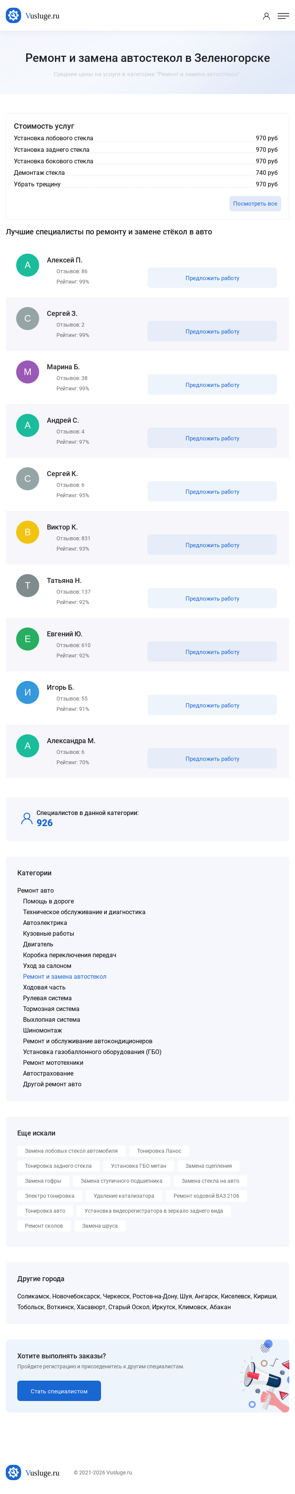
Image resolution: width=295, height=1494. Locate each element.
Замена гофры (43, 1181)
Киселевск (236, 1296)
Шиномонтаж (42, 1030)
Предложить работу (212, 278)
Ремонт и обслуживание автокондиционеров (87, 1041)
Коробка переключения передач (69, 955)
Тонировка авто (45, 1211)
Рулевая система (47, 998)
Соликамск (33, 1296)
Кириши (265, 1296)
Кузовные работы (48, 933)
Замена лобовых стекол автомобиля (71, 1151)
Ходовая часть (44, 987)
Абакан (220, 1307)
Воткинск (60, 1307)
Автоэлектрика (45, 922)
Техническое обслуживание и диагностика (84, 912)
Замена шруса (100, 1226)
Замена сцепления (209, 1166)
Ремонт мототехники (53, 1062)
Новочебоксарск (76, 1296)
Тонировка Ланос (159, 1151)
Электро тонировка (50, 1196)
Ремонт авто (35, 890)
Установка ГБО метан (138, 1166)
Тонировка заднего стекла (58, 1166)
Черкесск (116, 1296)
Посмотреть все (255, 203)
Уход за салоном (47, 965)
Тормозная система (51, 1009)
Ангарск (206, 1296)
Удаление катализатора (124, 1196)
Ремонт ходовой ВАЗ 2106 (206, 1196)
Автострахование (48, 1073)
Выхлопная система (51, 1019)
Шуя (186, 1296)
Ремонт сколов (44, 1226)
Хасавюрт (91, 1307)
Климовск (192, 1307)
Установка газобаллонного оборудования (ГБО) (92, 1052)
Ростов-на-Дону (155, 1296)
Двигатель (38, 944)
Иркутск (164, 1307)
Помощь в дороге (48, 901)
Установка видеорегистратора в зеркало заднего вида (154, 1211)
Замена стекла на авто (210, 1181)
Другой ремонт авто (52, 1084)
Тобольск (30, 1307)
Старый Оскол (128, 1307)
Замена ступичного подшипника (121, 1181)
